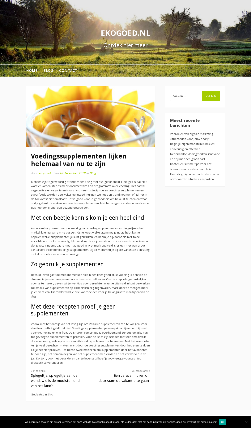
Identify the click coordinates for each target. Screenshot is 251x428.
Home (32, 70)
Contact (68, 70)
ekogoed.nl (125, 33)
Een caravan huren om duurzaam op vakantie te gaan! (124, 376)
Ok (222, 422)
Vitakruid (107, 245)
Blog (48, 70)
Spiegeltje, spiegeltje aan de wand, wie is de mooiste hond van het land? (58, 378)
